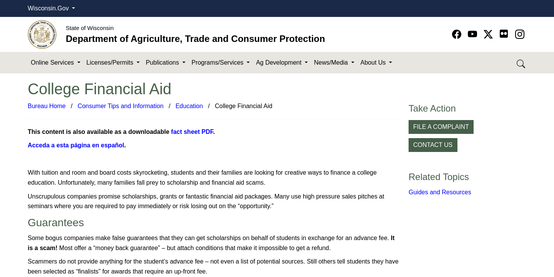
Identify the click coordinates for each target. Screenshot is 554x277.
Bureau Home (47, 106)
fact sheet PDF (192, 131)
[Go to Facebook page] (458, 34)
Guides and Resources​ (440, 192)
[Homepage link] (42, 34)
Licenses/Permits (111, 62)
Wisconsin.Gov (49, 8)
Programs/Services (218, 62)
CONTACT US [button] (433, 145)
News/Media (331, 62)
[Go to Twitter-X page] (490, 34)
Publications (163, 62)
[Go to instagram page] (519, 34)
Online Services (53, 62)
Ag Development (279, 62)
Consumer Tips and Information (121, 106)
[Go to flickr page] (504, 34)
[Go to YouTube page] (474, 34)
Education (189, 106)
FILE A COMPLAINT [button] (441, 126)
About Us (373, 62)
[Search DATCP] (521, 63)
